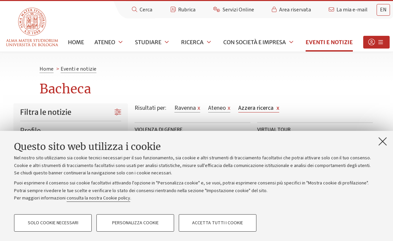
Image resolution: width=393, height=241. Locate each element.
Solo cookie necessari (53, 223)
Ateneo (104, 42)
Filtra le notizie (45, 112)
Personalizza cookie (135, 223)
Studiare (148, 42)
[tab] (383, 10)
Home (76, 42)
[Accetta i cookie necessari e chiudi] (382, 141)
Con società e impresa (254, 42)
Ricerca (192, 42)
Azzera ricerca (258, 108)
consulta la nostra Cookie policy (98, 198)
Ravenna (187, 108)
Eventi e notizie (329, 42)
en (383, 9)
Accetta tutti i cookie (217, 223)
